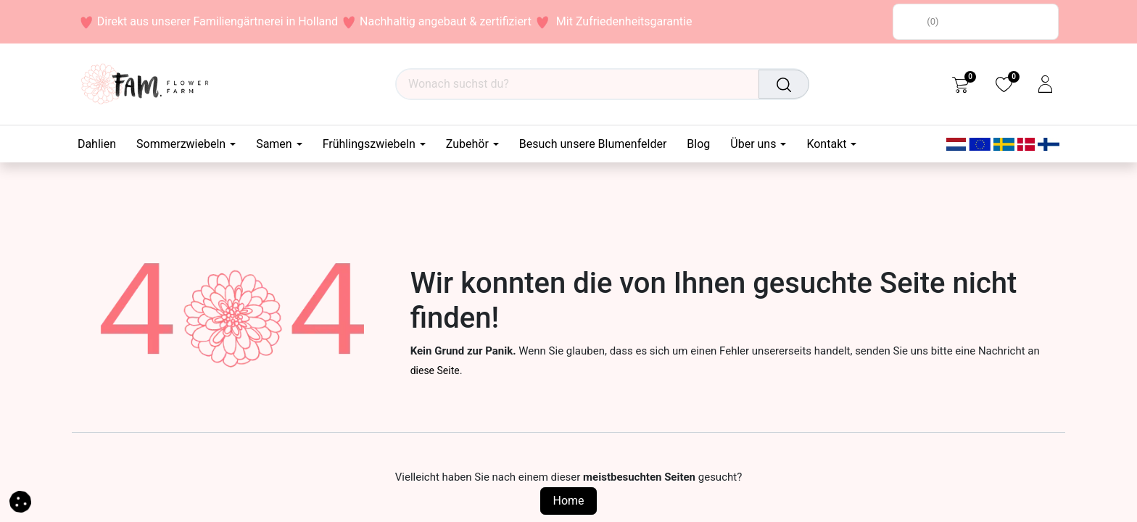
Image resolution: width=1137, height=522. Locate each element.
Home (568, 501)
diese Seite (435, 370)
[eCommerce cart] (960, 84)
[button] (20, 501)
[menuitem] (102, 143)
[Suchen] (785, 84)
